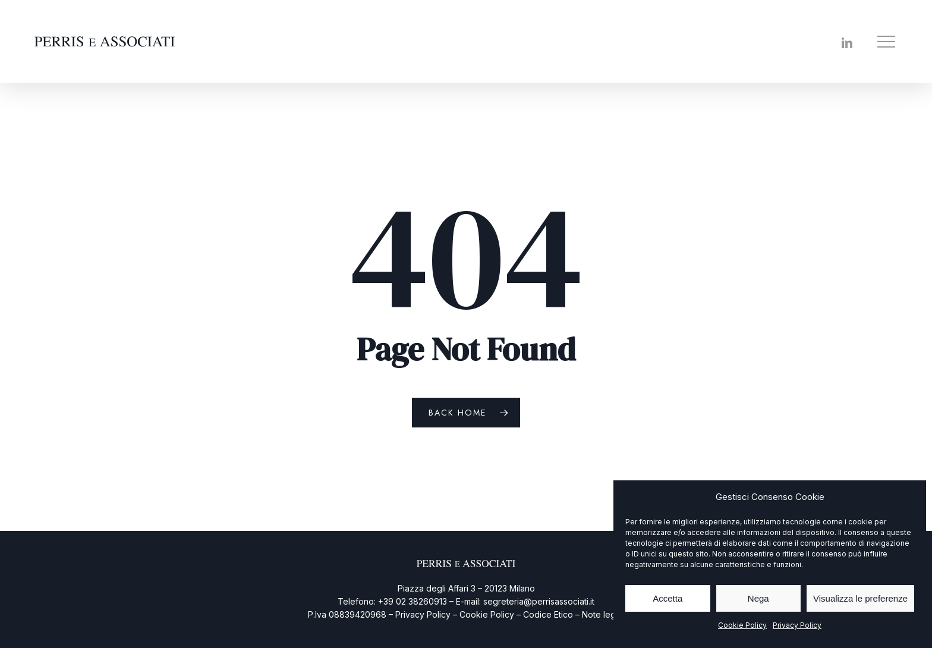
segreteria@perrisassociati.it (538, 601)
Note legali (603, 614)
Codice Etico (548, 614)
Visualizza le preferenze (860, 598)
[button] (887, 42)
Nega (758, 598)
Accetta (667, 598)
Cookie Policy (742, 625)
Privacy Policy (797, 625)
